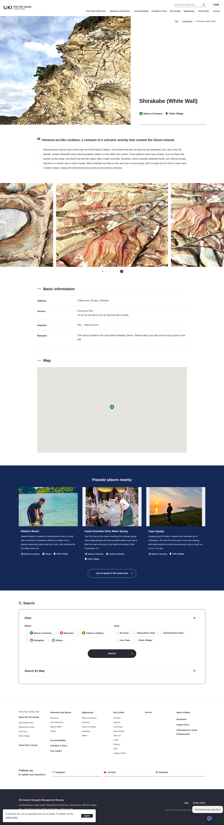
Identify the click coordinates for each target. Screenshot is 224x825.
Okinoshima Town (146, 633)
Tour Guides (175, 11)
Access (216, 11)
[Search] (204, 5)
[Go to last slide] (47, 225)
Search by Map (35, 670)
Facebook (162, 772)
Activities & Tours (159, 11)
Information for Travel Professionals (187, 732)
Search (112, 653)
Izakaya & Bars (119, 753)
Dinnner (116, 744)
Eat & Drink (204, 11)
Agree (87, 816)
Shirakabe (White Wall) (206, 21)
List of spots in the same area (112, 573)
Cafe (115, 749)
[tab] (102, 271)
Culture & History (89, 727)
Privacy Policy (199, 802)
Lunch (115, 740)
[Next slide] (177, 225)
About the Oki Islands (29, 717)
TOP (176, 21)
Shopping (86, 731)
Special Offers (56, 727)
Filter (28, 618)
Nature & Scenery (89, 718)
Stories (53, 731)
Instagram (58, 772)
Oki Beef (117, 718)
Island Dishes (119, 731)
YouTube (110, 772)
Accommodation (141, 11)
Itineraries (54, 718)
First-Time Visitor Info (96, 11)
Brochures (182, 719)
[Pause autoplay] (121, 271)
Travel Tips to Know (28, 745)
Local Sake (118, 727)
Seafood (116, 722)
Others (84, 736)
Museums (86, 722)
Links (186, 802)
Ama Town (124, 640)
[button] (112, 407)
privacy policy (12, 817)
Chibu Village (145, 640)
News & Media (183, 712)
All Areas (124, 633)
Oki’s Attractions (57, 722)
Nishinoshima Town (174, 633)
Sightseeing (190, 11)
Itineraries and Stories (120, 11)
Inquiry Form (183, 725)
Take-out (117, 736)
